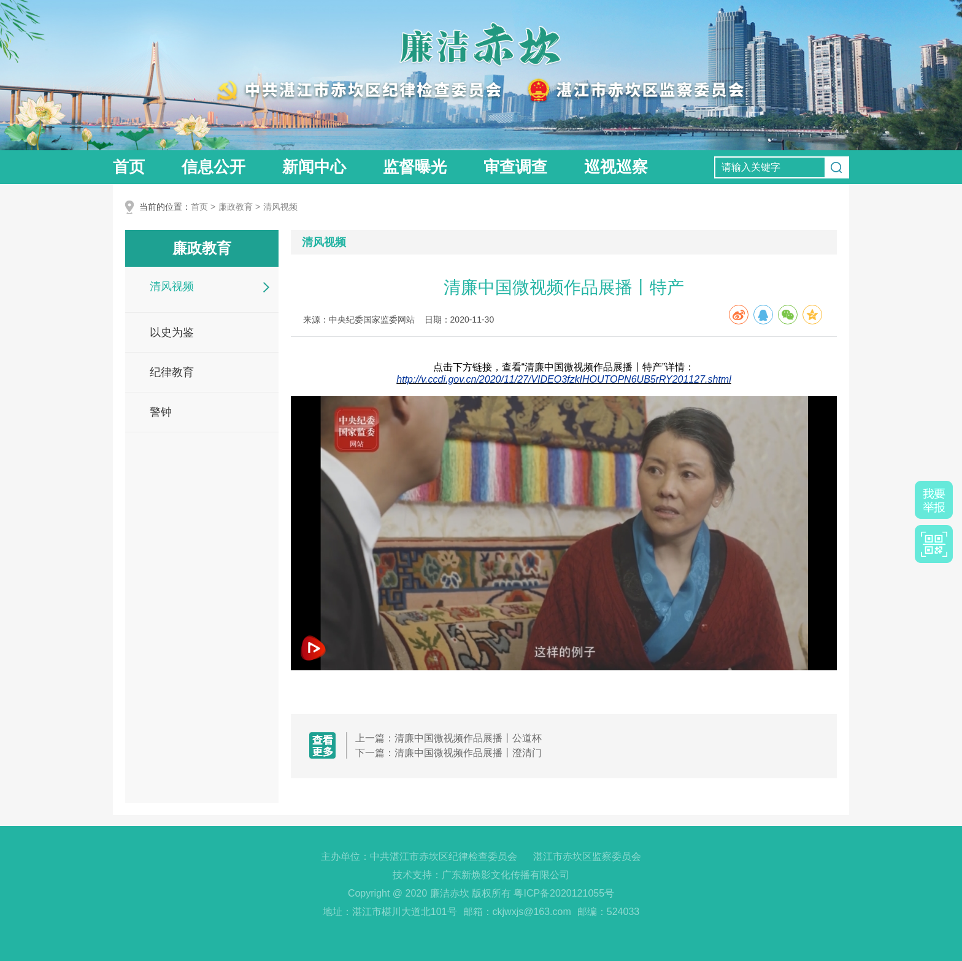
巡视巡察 (616, 167)
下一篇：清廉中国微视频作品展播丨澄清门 (448, 753)
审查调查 (515, 167)
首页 (129, 167)
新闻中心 (314, 167)
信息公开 (213, 167)
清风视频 (280, 207)
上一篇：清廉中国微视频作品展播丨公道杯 (448, 738)
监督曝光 (415, 167)
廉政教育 (235, 207)
